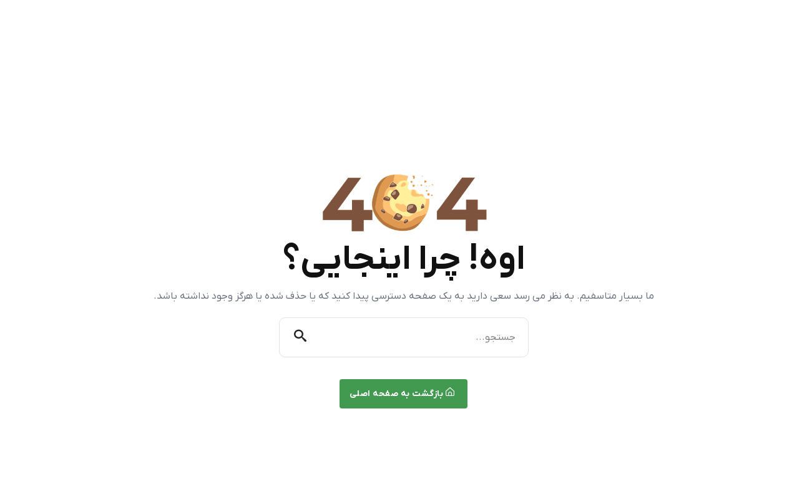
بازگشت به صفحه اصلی (402, 394)
